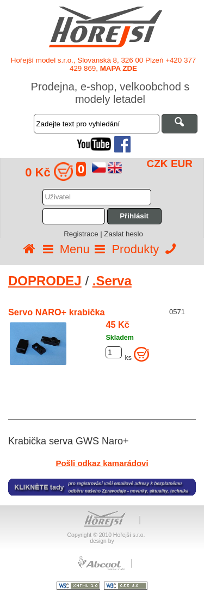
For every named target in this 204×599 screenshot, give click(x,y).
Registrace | (84, 234)
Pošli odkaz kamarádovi (101, 463)
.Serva (112, 280)
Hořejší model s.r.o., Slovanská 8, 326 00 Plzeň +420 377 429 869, (103, 64)
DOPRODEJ (45, 280)
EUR (182, 163)
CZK (157, 163)
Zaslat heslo (123, 234)
